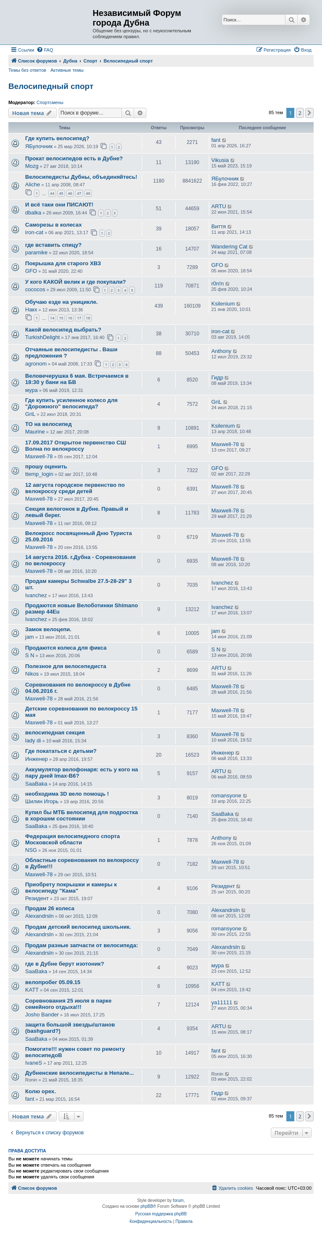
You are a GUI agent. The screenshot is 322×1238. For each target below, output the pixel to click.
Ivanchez (36, 595)
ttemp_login (39, 474)
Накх (31, 309)
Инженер (36, 759)
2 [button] (300, 113)
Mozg (32, 166)
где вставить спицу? (53, 245)
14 (52, 318)
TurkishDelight (42, 337)
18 (88, 318)
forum (178, 1200)
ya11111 (221, 1002)
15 (61, 318)
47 (79, 193)
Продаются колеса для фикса (65, 648)
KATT (32, 990)
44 (52, 193)
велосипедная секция (55, 732)
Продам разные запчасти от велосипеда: (81, 945)
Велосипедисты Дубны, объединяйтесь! (81, 177)
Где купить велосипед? (57, 138)
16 (70, 318)
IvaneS (33, 1063)
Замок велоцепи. (48, 629)
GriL (30, 414)
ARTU (218, 206)
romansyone (226, 795)
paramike (36, 252)
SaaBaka (36, 784)
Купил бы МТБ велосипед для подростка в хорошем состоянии (81, 815)
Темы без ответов (27, 70)
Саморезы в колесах (53, 225)
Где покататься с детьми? (60, 751)
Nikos (32, 674)
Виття (218, 226)
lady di (33, 740)
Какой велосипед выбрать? (63, 329)
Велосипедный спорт (50, 86)
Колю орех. (40, 1091)
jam (29, 637)
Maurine (35, 431)
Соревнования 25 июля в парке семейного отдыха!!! (68, 1004)
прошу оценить (46, 466)
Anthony (221, 351)
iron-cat (34, 232)
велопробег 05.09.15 (52, 982)
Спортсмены (49, 102)
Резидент (37, 898)
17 (79, 318)
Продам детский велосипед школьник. (78, 927)
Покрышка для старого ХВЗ (63, 263)
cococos (35, 289)
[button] (309, 113)
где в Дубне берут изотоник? (64, 964)
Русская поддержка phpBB (161, 1214)
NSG (31, 850)
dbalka (33, 212)
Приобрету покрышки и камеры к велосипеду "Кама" (71, 887)
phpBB (146, 1206)
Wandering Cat (229, 246)
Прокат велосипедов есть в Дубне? (74, 158)
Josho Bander (42, 1014)
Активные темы (66, 70)
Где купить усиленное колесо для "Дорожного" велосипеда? (71, 403)
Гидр (217, 377)
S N (29, 655)
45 (61, 193)
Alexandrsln (39, 916)
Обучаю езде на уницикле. (61, 302)
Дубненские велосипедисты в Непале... (79, 1073)
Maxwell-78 (39, 456)
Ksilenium (223, 303)
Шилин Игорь (42, 801)
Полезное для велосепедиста (65, 666)
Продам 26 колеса (49, 908)
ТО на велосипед (48, 424)
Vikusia (220, 160)
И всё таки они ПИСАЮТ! (59, 204)
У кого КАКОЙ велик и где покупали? (75, 282)
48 (88, 193)
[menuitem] (44, 50)
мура (31, 390)
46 (70, 193)
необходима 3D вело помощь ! (67, 794)
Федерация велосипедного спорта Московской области (72, 839)
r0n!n (217, 283)
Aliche (32, 184)
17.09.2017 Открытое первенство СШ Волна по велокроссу (75, 445)
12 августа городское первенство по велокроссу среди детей (75, 488)
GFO (31, 271)
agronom (36, 363)
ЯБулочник (38, 146)
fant (216, 140)
